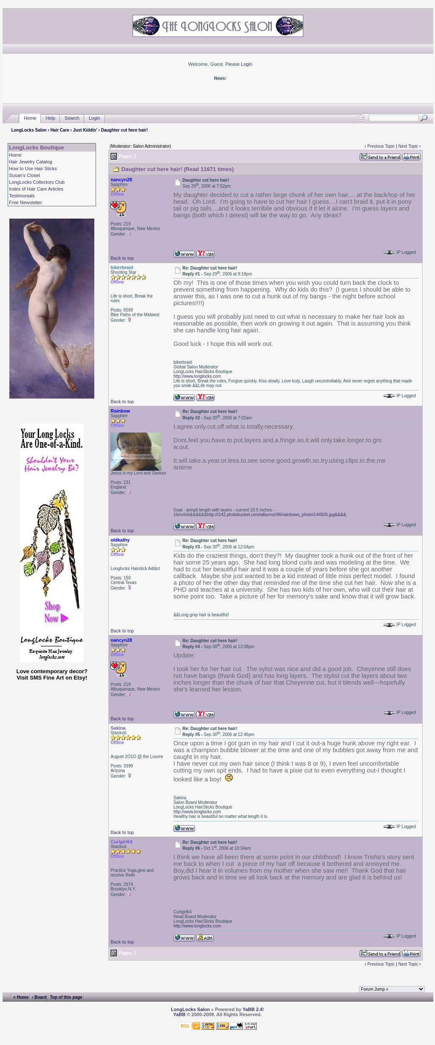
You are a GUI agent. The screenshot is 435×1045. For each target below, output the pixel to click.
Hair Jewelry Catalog (30, 161)
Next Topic (408, 146)
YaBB (179, 1014)
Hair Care (60, 130)
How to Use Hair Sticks (32, 168)
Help (50, 118)
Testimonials (22, 195)
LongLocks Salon (28, 130)
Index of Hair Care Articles (36, 188)
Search (72, 118)
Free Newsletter (25, 202)
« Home (20, 997)
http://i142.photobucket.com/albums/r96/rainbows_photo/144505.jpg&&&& (276, 514)
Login (246, 64)
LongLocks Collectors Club (37, 182)
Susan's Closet (24, 175)
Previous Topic (381, 146)
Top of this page (66, 997)
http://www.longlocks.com (197, 376)
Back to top (122, 258)
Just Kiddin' (85, 130)
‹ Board (39, 997)
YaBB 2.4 (253, 1009)
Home (30, 118)
